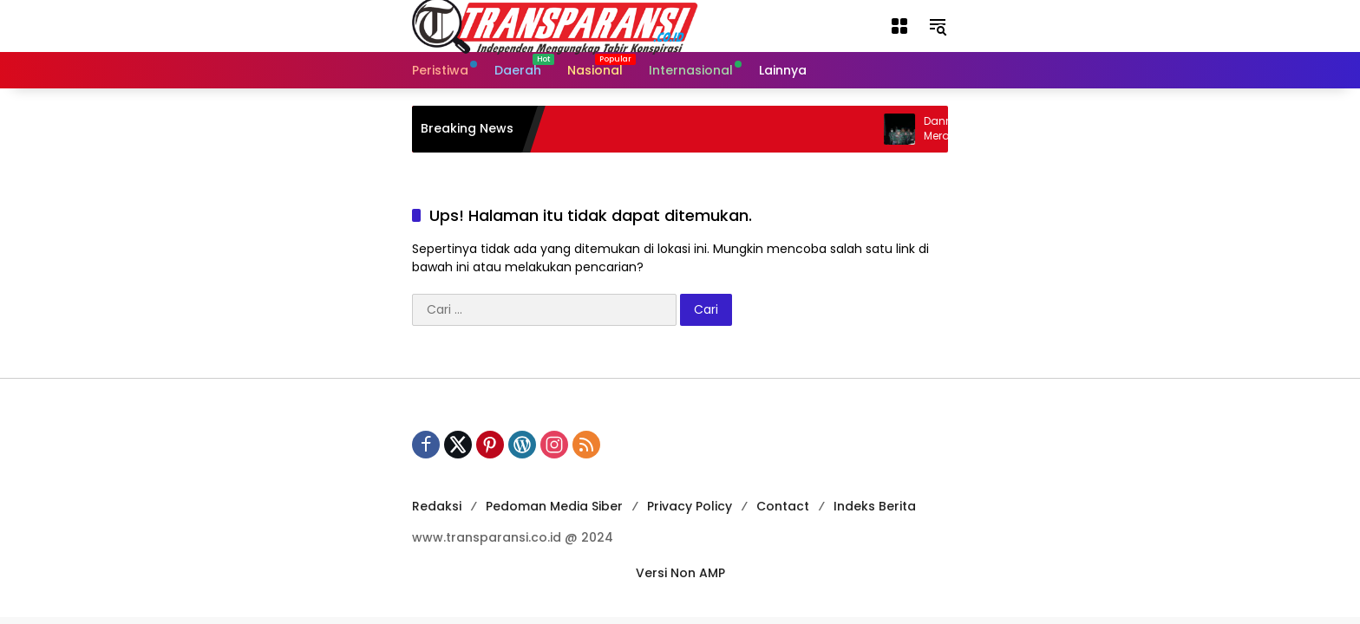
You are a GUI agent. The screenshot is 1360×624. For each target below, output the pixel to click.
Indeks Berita (875, 506)
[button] (899, 26)
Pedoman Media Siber (554, 506)
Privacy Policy (689, 506)
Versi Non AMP (680, 573)
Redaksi (436, 506)
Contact (782, 506)
